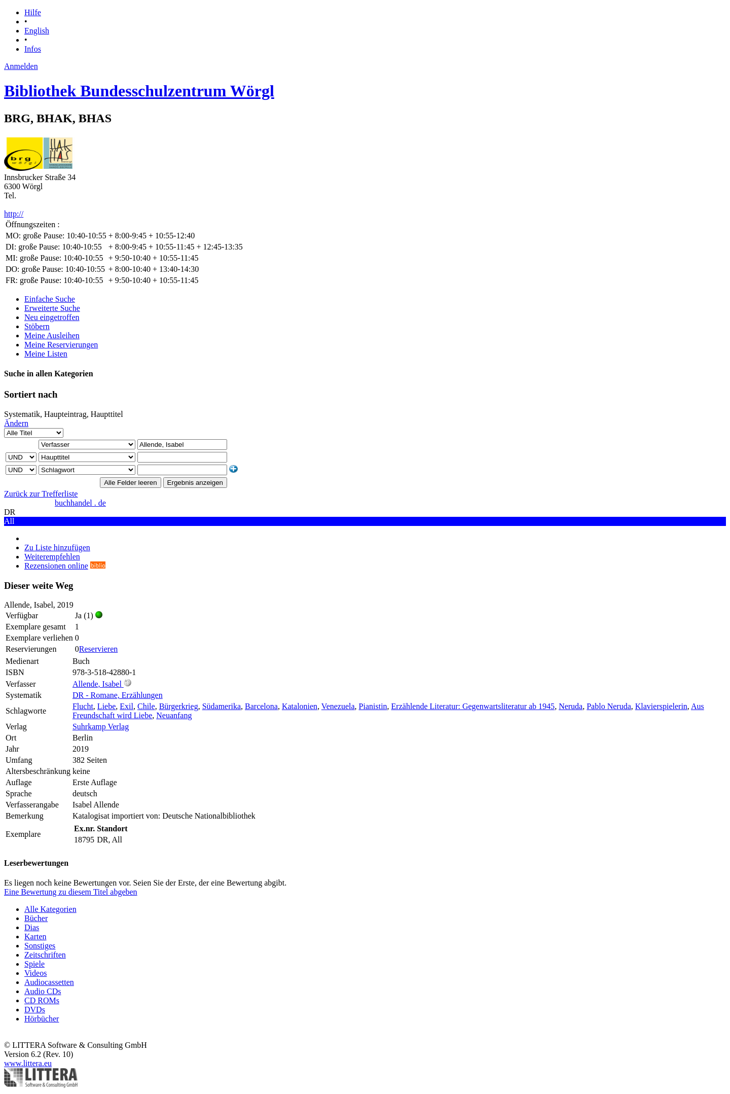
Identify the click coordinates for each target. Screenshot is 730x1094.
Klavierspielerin (661, 706)
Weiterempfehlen (52, 556)
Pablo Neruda (609, 706)
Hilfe (32, 12)
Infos (32, 49)
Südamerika (221, 706)
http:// (13, 213)
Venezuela (338, 706)
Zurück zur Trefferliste (41, 493)
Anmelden (21, 66)
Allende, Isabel (97, 684)
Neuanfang (174, 715)
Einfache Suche (49, 299)
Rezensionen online (56, 565)
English (36, 30)
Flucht (82, 706)
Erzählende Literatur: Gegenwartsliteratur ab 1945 (473, 706)
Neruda (570, 706)
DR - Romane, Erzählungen (117, 695)
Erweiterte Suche (52, 308)
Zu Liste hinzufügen (57, 547)
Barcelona (261, 706)
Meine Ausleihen (52, 335)
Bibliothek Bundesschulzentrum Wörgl (139, 91)
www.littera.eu (28, 1063)
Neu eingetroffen (52, 317)
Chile (146, 706)
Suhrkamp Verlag (100, 726)
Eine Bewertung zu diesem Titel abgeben (70, 892)
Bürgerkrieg (178, 706)
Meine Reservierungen (61, 344)
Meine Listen (45, 353)
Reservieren (98, 649)
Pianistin (373, 706)
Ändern (16, 423)
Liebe (106, 706)
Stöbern (37, 326)
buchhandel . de (80, 503)
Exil (126, 706)
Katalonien (299, 706)
